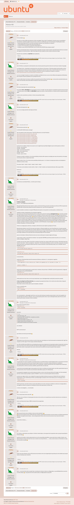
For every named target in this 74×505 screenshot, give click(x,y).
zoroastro (11, 62)
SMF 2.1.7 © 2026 (7, 503)
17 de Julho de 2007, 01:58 (24, 358)
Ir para (51, 493)
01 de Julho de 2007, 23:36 (24, 84)
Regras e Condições (60, 503)
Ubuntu (25, 501)
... (18, 487)
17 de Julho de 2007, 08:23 (24, 451)
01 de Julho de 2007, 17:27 (24, 63)
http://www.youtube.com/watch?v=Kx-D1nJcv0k (27, 133)
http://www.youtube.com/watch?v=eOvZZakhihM (27, 139)
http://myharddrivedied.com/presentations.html (26, 143)
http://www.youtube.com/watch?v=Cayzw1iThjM (27, 136)
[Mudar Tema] (18, 1)
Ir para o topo (8, 487)
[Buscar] (63, 13)
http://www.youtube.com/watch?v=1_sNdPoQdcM (27, 137)
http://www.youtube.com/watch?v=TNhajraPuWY (27, 141)
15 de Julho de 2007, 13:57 (24, 301)
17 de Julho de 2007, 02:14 (24, 410)
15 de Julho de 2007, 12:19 (24, 198)
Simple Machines (14, 503)
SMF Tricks (15, 499)
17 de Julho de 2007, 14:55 (24, 468)
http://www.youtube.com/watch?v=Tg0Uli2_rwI (26, 135)
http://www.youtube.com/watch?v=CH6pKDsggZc (27, 140)
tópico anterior (57, 27)
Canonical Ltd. (31, 501)
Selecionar (22, 246)
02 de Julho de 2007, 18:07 (24, 124)
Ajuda (55, 503)
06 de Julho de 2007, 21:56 (24, 179)
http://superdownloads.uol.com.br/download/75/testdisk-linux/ (30, 72)
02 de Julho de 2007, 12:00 (24, 104)
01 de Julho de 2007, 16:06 (24, 35)
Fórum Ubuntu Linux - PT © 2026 (63, 501)
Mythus (11, 34)
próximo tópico (65, 27)
